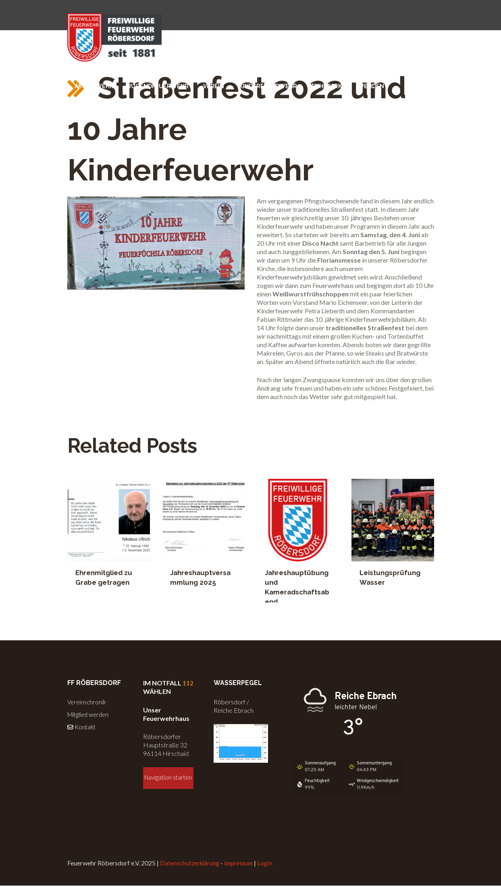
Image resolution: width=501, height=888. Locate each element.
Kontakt (82, 726)
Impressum (242, 865)
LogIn (269, 865)
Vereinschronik (87, 702)
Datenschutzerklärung (191, 865)
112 (188, 683)
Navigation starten (168, 782)
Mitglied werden (89, 714)
